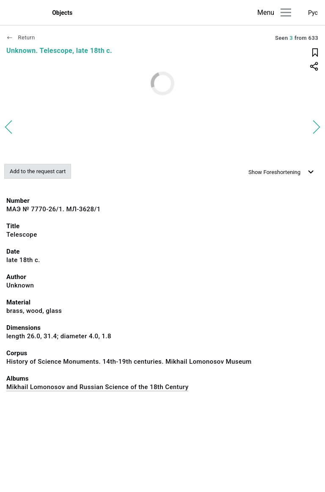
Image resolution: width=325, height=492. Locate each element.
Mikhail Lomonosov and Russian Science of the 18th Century (97, 387)
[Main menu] (285, 12)
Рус (313, 12)
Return (20, 37)
